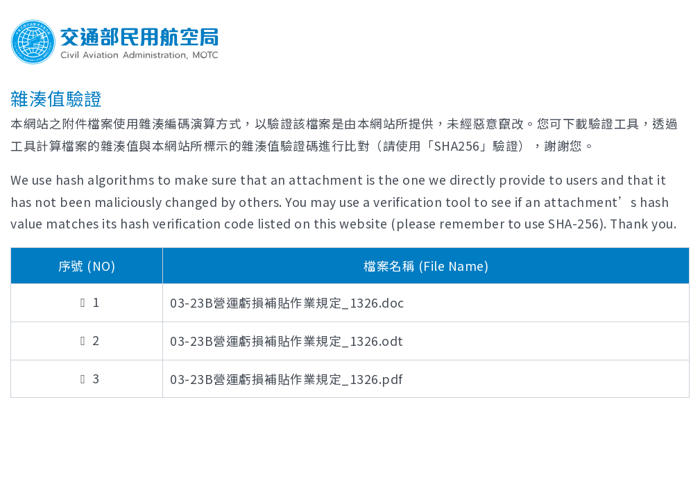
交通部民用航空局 (114, 42)
